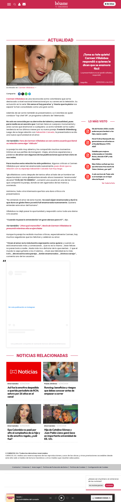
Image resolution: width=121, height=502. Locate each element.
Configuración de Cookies (98, 467)
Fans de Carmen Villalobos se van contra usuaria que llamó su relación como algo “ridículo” (41, 142)
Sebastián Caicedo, (45, 132)
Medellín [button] (19, 497)
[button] (9, 4)
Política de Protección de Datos (55, 467)
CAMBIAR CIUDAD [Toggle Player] (101, 497)
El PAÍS (36, 476)
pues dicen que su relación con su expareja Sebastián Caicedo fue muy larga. (38, 167)
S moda (77, 483)
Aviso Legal (36, 467)
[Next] (73, 498)
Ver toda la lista (108, 183)
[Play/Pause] (61, 498)
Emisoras (25, 467)
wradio (59, 480)
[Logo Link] (61, 4)
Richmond (34, 483)
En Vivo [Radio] (109, 4)
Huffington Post (39, 480)
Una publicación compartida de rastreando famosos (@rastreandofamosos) (38, 344)
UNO (52, 480)
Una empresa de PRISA (15, 478)
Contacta (16, 467)
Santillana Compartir (70, 476)
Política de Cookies (77, 467)
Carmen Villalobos (26, 87)
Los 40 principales (47, 476)
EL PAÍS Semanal (85, 480)
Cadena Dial (76, 480)
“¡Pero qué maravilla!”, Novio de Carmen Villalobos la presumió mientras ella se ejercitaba (38, 227)
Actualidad (60, 40)
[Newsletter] (24, 4)
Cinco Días (67, 480)
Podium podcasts (57, 483)
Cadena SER (80, 476)
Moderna (46, 483)
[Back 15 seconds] (56, 498)
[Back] (50, 498)
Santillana (58, 476)
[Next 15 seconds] (67, 498)
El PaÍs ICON (67, 483)
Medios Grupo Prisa (15, 484)
